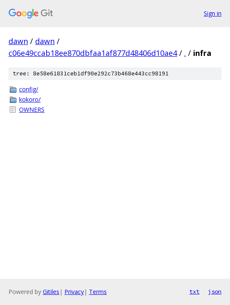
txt (194, 291)
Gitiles (51, 292)
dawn (18, 41)
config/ (28, 89)
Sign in (213, 13)
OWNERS (31, 109)
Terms (98, 292)
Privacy (74, 292)
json (215, 291)
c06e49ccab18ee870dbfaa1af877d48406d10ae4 (92, 53)
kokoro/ (30, 99)
